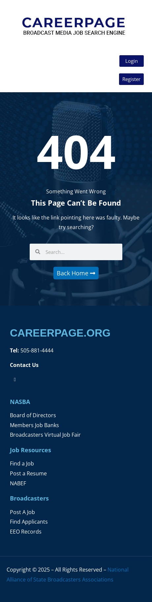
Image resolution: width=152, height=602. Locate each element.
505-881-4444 (36, 350)
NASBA (20, 402)
